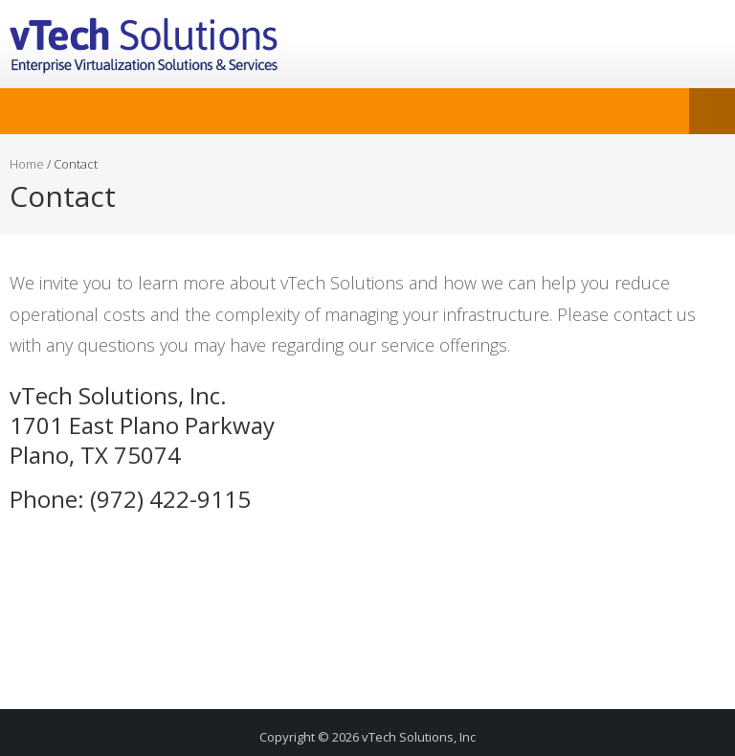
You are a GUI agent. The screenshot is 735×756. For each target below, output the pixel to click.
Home (27, 163)
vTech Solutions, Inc (419, 736)
